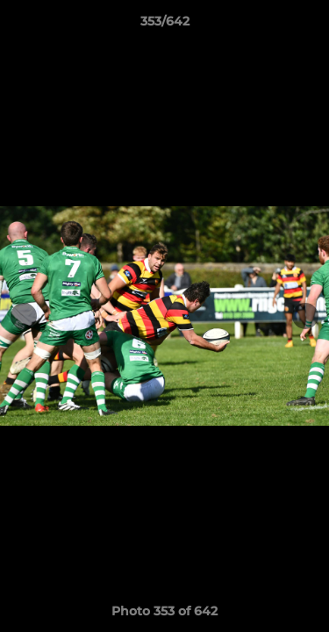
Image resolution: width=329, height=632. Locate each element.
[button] (307, 25)
